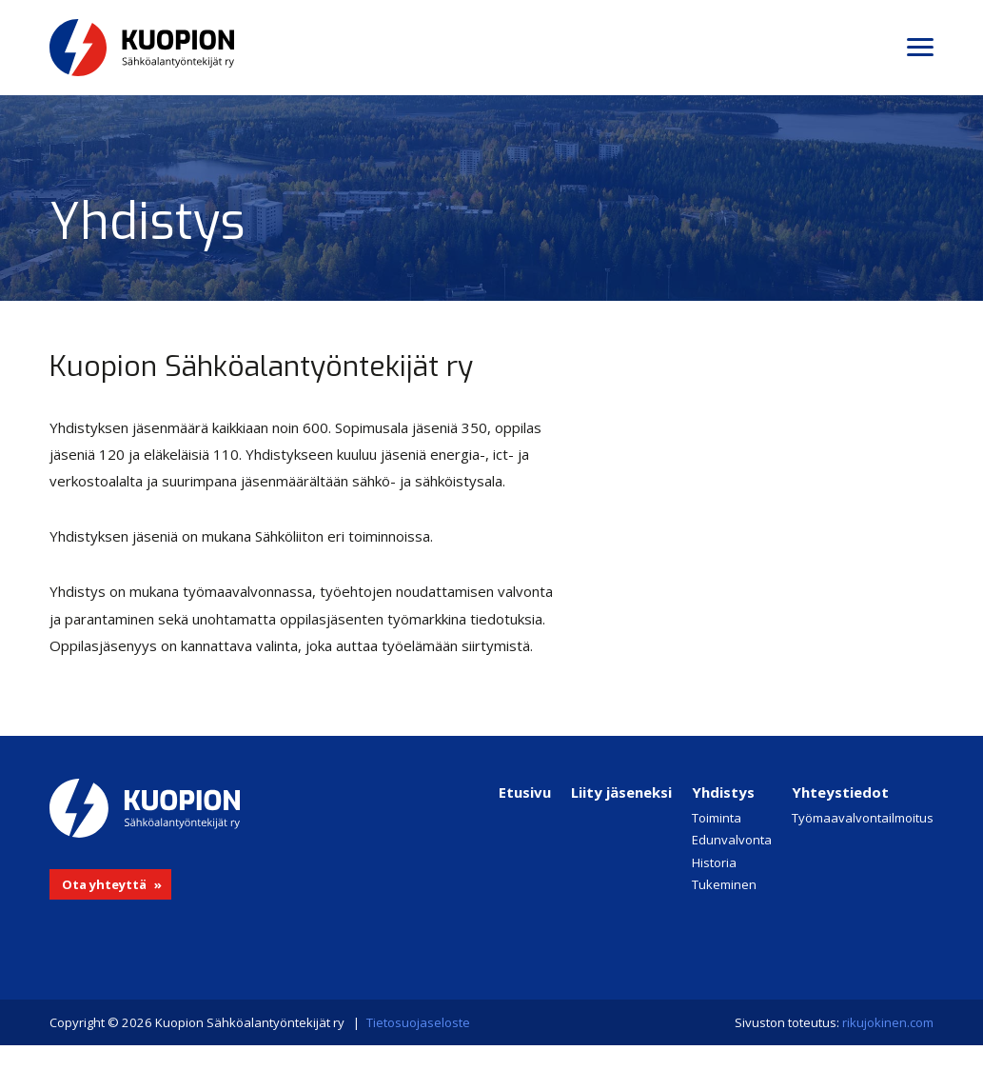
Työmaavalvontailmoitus (863, 817)
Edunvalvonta (732, 839)
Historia (714, 862)
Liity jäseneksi (621, 792)
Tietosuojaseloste (418, 1022)
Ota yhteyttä (104, 884)
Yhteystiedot (840, 792)
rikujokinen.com (888, 1022)
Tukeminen (724, 884)
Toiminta (716, 817)
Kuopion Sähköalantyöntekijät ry (201, 47)
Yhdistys (723, 792)
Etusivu (525, 792)
